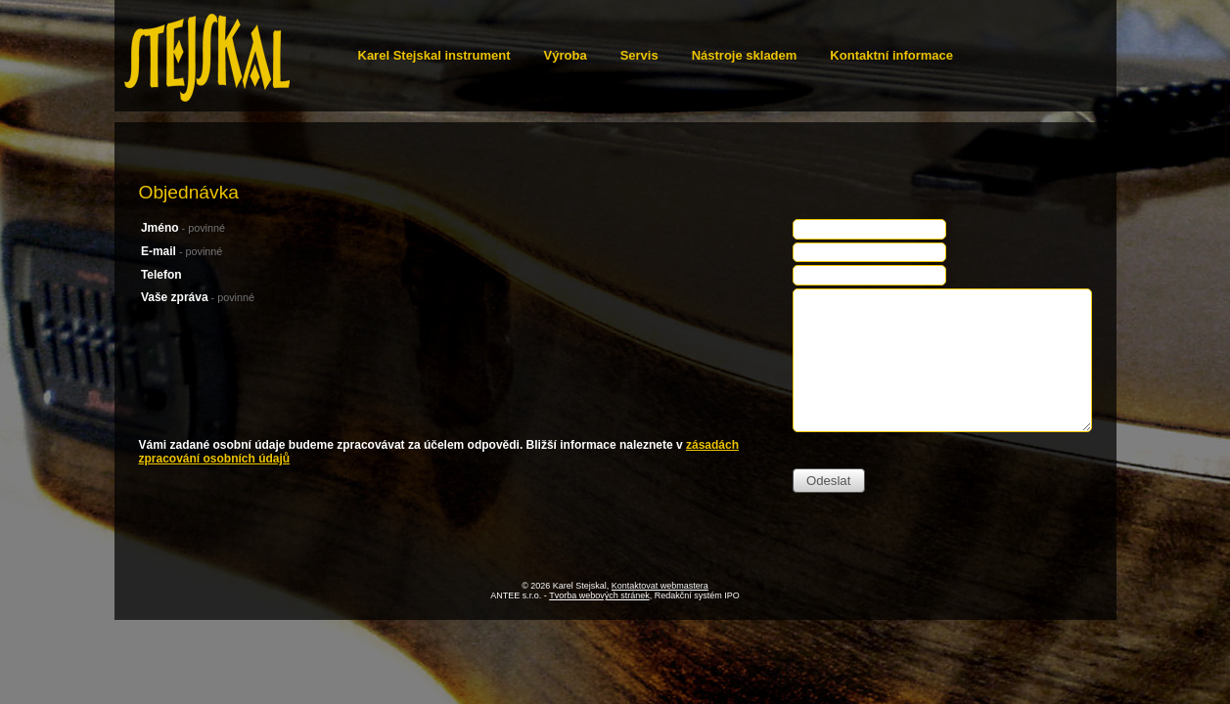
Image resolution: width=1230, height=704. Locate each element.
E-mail (181, 251)
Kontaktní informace (891, 55)
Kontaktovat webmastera (660, 586)
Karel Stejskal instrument (434, 55)
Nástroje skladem (744, 55)
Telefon (161, 275)
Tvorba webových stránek (599, 595)
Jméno (183, 228)
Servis (639, 55)
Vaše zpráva (197, 297)
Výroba (565, 55)
